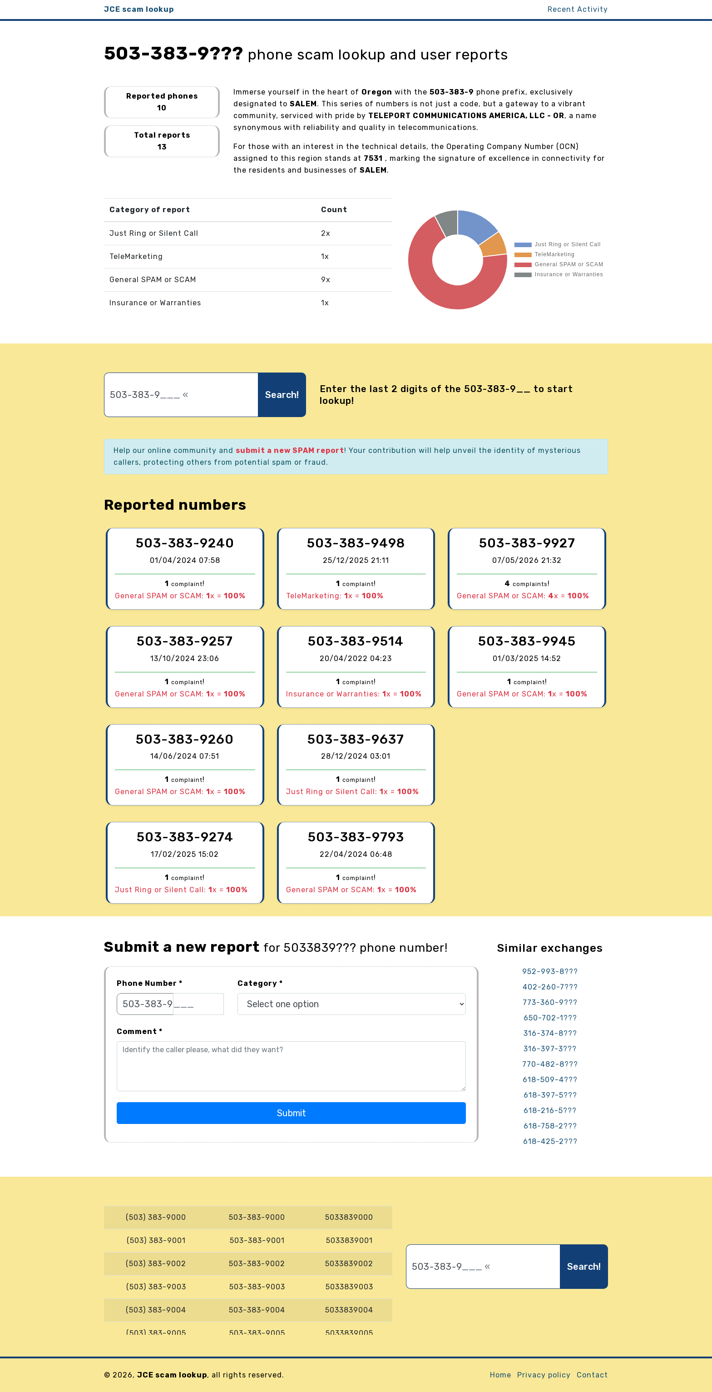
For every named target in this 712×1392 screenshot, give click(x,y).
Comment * (140, 1031)
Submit (291, 1113)
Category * (260, 983)
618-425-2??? (550, 1141)
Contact (592, 1375)
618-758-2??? (550, 1126)
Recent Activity (578, 9)
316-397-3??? (550, 1048)
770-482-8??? (550, 1064)
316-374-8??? (550, 1033)
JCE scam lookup (139, 9)
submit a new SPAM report (290, 450)
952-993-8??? (550, 971)
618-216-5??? (550, 1110)
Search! (282, 394)
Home (500, 1375)
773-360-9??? (550, 1002)
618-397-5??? (550, 1095)
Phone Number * (150, 983)
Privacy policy (544, 1375)
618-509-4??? (550, 1079)
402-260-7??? (550, 987)
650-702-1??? (550, 1018)
